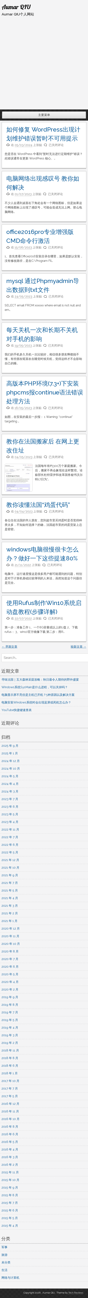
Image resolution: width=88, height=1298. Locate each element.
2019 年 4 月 (9, 1027)
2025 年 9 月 (9, 745)
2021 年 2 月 (9, 913)
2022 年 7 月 (9, 837)
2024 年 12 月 (10, 761)
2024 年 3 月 (9, 791)
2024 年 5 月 (9, 776)
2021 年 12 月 (10, 860)
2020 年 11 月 (10, 936)
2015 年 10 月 (10, 1180)
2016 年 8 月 (9, 1126)
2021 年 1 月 (9, 921)
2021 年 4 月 (9, 898)
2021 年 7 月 (9, 883)
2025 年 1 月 (9, 753)
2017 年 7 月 (9, 1088)
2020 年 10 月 (10, 944)
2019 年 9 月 (9, 997)
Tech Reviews (75, 1292)
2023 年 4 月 (9, 822)
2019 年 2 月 (9, 1043)
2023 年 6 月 (9, 806)
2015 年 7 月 (9, 1203)
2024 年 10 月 (10, 768)
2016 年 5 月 (9, 1142)
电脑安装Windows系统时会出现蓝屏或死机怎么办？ (36, 702)
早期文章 (9, 646)
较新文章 (78, 646)
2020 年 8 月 (10, 951)
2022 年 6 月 (9, 845)
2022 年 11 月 (10, 829)
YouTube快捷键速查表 (16, 710)
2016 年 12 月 (10, 1104)
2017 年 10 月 (10, 1081)
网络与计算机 (10, 1277)
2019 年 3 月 (9, 1035)
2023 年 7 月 (9, 799)
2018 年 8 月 (9, 1058)
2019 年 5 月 (9, 1020)
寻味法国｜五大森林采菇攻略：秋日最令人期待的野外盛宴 (40, 679)
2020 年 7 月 (9, 959)
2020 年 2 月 (9, 989)
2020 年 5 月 (9, 974)
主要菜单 (44, 114)
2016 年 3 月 (9, 1157)
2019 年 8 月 (9, 1004)
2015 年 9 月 (9, 1187)
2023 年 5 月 (9, 814)
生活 (4, 1270)
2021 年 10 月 (10, 867)
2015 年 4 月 (9, 1225)
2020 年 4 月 (10, 982)
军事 (4, 1247)
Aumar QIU (16, 7)
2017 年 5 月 (9, 1096)
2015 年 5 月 (9, 1218)
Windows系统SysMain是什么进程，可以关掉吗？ (34, 687)
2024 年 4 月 (10, 784)
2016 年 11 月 (10, 1111)
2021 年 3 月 (9, 905)
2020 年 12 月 (10, 928)
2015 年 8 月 (9, 1195)
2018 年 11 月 (10, 1050)
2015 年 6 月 (9, 1210)
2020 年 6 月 (10, 966)
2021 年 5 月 (9, 890)
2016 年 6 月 (9, 1134)
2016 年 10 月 (10, 1119)
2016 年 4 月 (9, 1149)
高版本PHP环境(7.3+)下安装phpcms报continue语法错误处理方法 (44, 392)
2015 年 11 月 (10, 1172)
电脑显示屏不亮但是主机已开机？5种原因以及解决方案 (38, 695)
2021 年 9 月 (9, 875)
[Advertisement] (44, 63)
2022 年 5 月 (9, 852)
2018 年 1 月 (9, 1073)
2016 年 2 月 (9, 1164)
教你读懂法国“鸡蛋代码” (38, 504)
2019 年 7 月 (9, 1012)
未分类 (5, 1262)
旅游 (4, 1255)
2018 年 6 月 (9, 1065)
